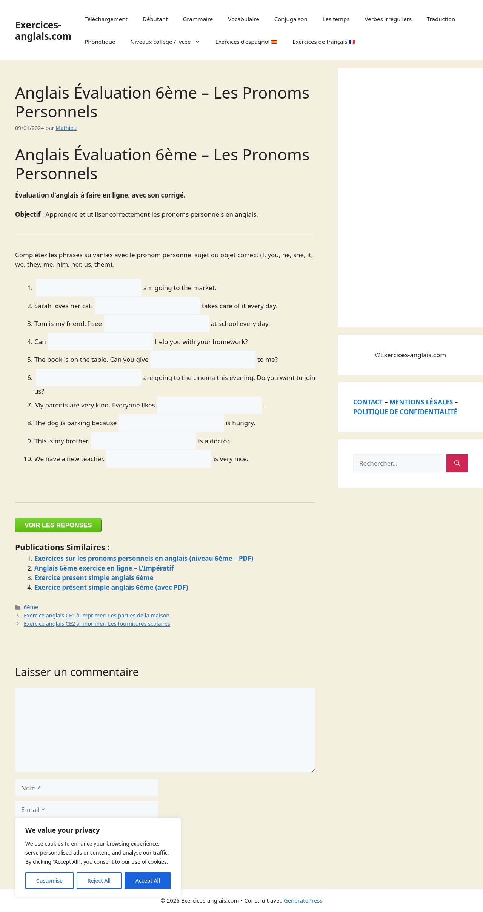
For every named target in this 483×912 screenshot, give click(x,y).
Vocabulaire (243, 19)
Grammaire (198, 19)
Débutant (155, 19)
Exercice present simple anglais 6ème (94, 577)
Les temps (336, 19)
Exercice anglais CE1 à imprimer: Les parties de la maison (96, 615)
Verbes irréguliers (388, 19)
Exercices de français (323, 41)
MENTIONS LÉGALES (421, 402)
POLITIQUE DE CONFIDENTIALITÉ (405, 411)
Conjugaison (291, 19)
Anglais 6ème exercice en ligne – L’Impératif (104, 568)
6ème (31, 607)
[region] (98, 857)
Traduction (441, 19)
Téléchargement (106, 19)
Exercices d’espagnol (246, 41)
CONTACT (368, 402)
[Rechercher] (457, 463)
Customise (49, 880)
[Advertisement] (409, 196)
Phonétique (100, 41)
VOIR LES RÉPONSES (58, 525)
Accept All (147, 880)
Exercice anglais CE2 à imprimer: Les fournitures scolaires (97, 623)
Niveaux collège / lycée (169, 41)
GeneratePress (303, 900)
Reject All (99, 880)
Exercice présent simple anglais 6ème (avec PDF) (111, 587)
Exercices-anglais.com (43, 30)
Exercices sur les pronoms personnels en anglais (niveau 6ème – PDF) (143, 558)
